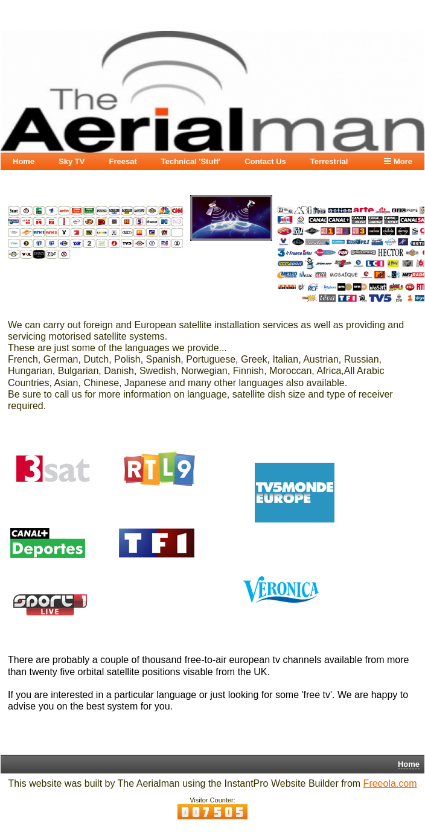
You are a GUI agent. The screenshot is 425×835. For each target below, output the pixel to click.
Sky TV (72, 161)
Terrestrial (329, 161)
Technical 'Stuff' (190, 161)
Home (23, 161)
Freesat (122, 161)
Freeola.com (390, 783)
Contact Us (265, 161)
